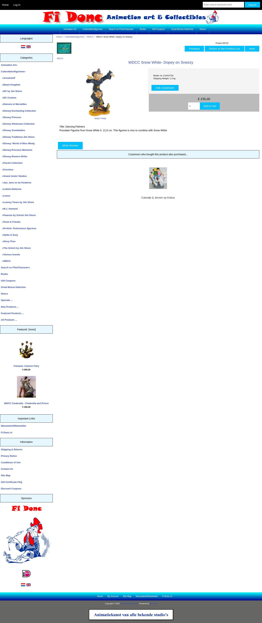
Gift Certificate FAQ (11, 482)
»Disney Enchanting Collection (18, 110)
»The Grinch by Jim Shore (16, 248)
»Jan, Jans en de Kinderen (16, 182)
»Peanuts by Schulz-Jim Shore (18, 215)
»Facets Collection (12, 163)
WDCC (90, 37)
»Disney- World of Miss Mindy (18, 143)
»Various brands (10, 254)
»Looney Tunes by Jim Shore (17, 202)
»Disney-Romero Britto (14, 156)
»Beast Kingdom (10, 84)
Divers (203, 29)
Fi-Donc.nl (6, 432)
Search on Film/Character (121, 29)
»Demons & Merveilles (14, 104)
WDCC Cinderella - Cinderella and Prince (26, 390)
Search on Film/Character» (15, 267)
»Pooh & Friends (10, 222)
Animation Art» (9, 65)
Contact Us (7, 469)
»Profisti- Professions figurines (18, 228)
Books (143, 29)
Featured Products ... (12, 313)
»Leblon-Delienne (11, 189)
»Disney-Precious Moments (16, 150)
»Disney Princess (11, 117)
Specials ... (7, 300)
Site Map (5, 475)
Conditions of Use (11, 462)
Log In (16, 4)
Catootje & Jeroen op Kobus (158, 197)
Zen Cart (153, 604)
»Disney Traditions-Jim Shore (17, 137)
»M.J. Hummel (9, 208)
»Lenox (5, 195)
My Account (112, 596)
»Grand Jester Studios (14, 176)
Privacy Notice (9, 456)
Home (5, 4)
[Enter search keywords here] (223, 5)
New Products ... (10, 306)
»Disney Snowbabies (13, 130)
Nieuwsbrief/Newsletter (13, 425)
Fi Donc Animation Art (129, 604)
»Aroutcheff (8, 78)
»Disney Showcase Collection (18, 123)
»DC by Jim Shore (11, 91)
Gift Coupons (158, 29)
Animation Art (69, 29)
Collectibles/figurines (74, 37)
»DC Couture (8, 97)
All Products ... (9, 319)
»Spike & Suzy (9, 235)
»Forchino (7, 169)
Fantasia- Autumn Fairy (26, 352)
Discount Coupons (11, 488)
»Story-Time (8, 241)
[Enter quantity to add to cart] (194, 106)
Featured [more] (26, 329)
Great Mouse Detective (182, 29)
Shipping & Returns (11, 449)
